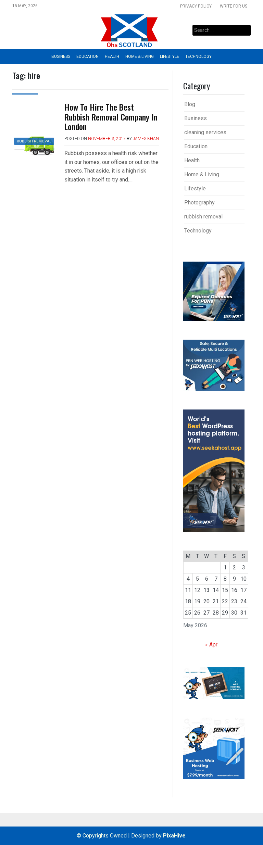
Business (60, 56)
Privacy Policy (196, 6)
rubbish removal (34, 141)
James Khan (146, 138)
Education (87, 56)
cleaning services (205, 132)
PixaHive (174, 835)
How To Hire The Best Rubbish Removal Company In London (111, 117)
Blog (189, 104)
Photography (199, 202)
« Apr (211, 644)
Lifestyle (169, 56)
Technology (198, 56)
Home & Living (139, 56)
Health (112, 56)
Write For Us (233, 6)
